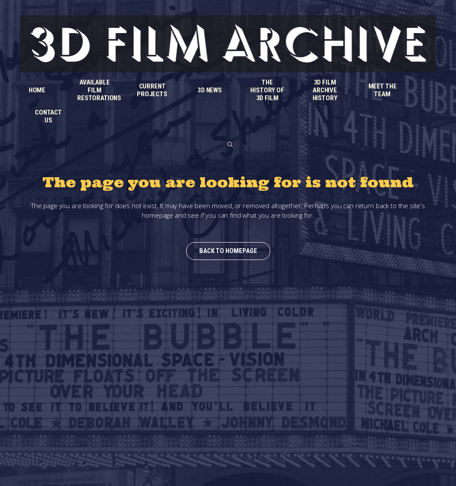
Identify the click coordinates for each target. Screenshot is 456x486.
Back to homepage (228, 251)
